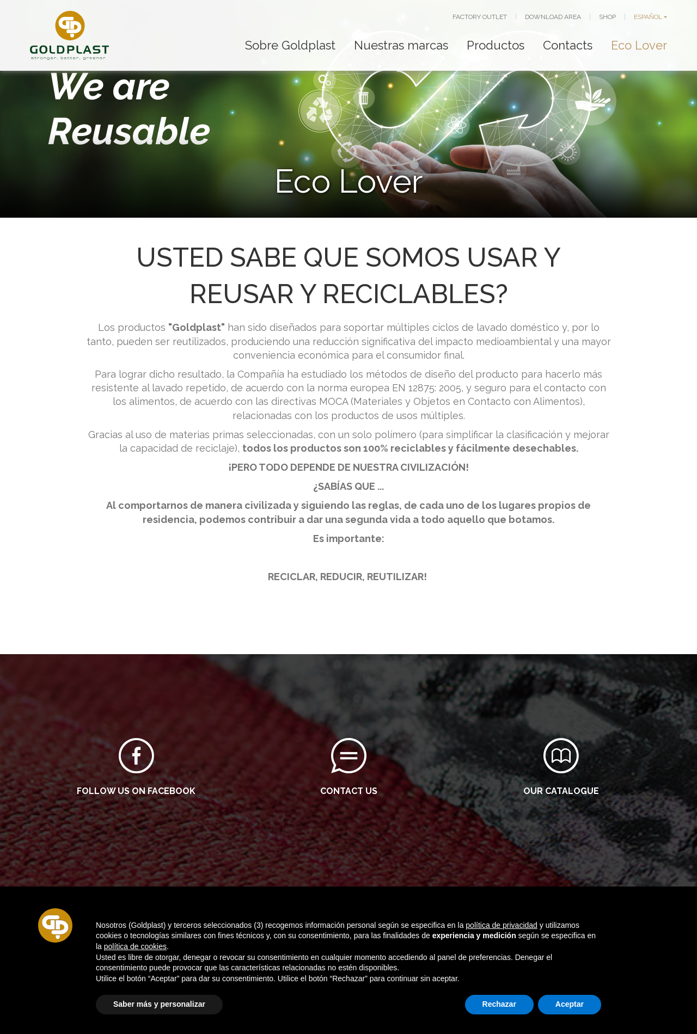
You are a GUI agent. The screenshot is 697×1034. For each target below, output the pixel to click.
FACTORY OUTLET (480, 17)
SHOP (607, 17)
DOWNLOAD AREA (553, 17)
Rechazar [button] (499, 1004)
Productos (495, 45)
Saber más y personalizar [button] (159, 1004)
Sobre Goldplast (290, 45)
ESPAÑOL (648, 17)
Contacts (567, 45)
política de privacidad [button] (501, 925)
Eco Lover (639, 45)
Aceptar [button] (569, 1004)
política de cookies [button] (135, 946)
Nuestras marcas (401, 45)
